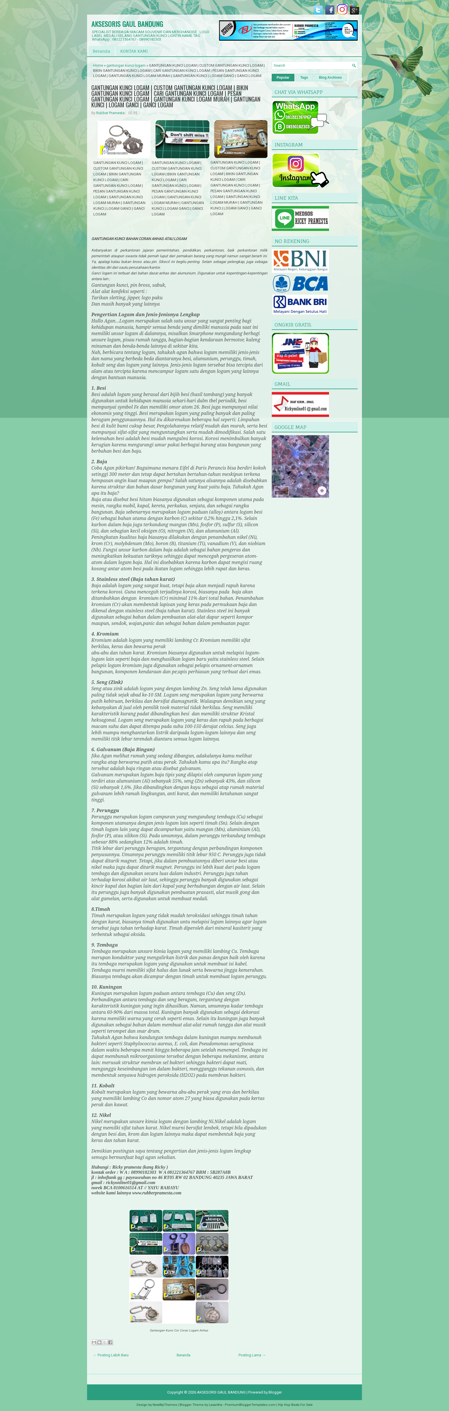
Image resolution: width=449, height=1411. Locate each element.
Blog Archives (330, 78)
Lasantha (215, 1405)
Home (98, 65)
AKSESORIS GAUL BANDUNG (127, 24)
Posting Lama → (252, 1355)
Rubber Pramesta (110, 113)
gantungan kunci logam (126, 65)
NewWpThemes (165, 1405)
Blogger (275, 1392)
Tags (304, 78)
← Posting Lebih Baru (111, 1355)
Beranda (101, 51)
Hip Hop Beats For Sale (295, 1405)
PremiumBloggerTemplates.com (250, 1405)
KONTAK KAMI (134, 51)
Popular (283, 78)
